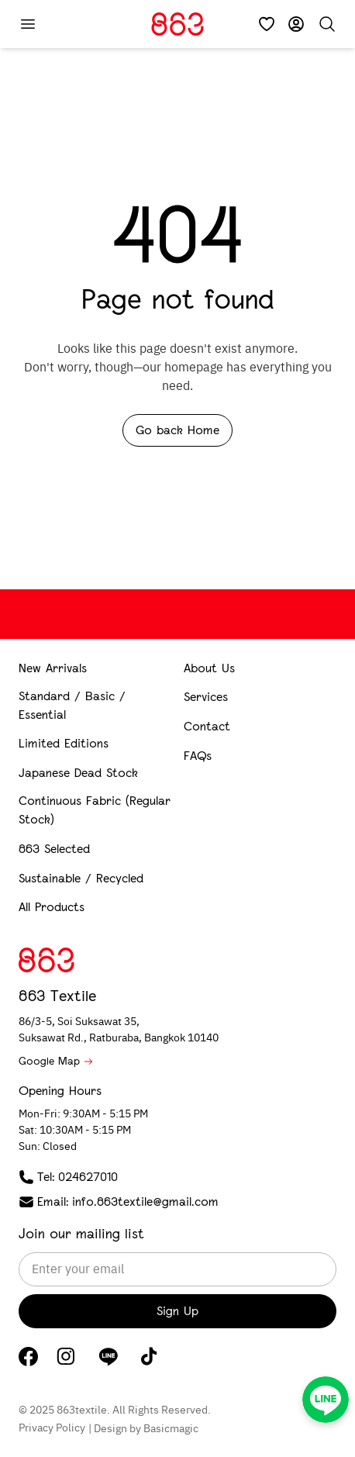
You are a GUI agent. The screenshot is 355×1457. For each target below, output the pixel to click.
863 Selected (54, 848)
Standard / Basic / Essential (72, 705)
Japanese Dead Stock (78, 772)
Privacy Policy (52, 1428)
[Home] (177, 24)
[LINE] (108, 1356)
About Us (209, 668)
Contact (207, 726)
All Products (51, 906)
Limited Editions (64, 743)
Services (206, 696)
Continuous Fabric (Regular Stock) (95, 810)
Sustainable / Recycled (81, 878)
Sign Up (177, 1310)
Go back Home (177, 430)
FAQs (198, 755)
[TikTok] (149, 1356)
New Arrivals (53, 668)
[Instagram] (65, 1356)
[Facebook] (28, 1356)
